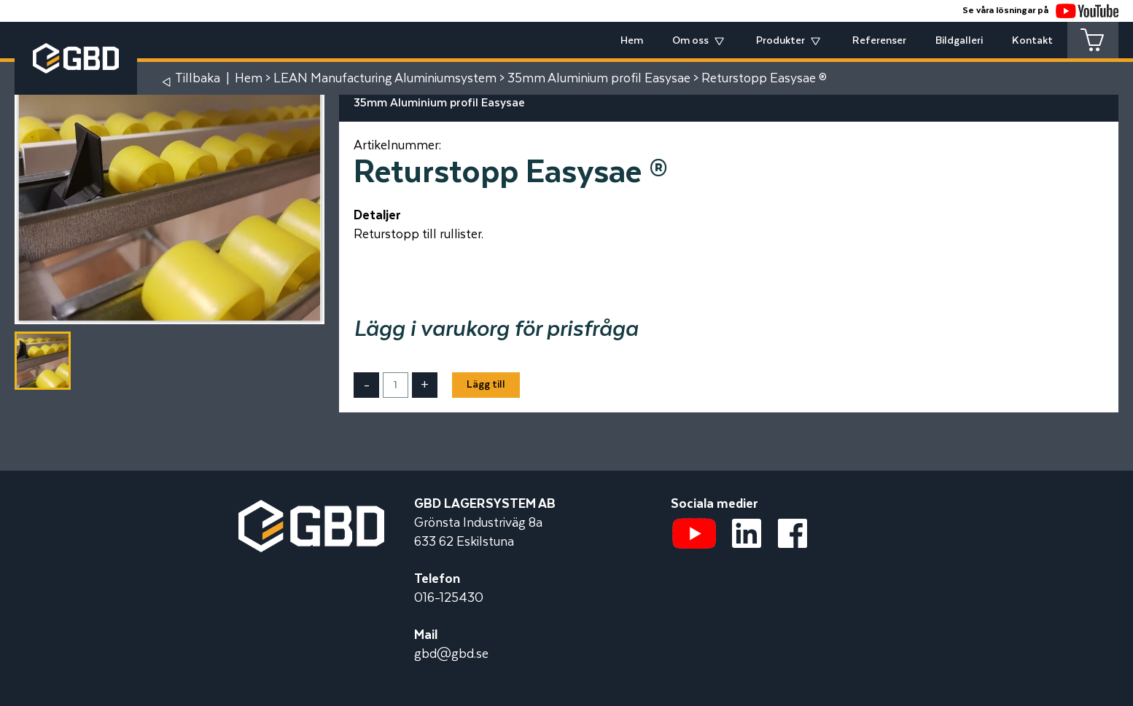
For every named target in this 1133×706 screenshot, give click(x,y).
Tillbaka (197, 78)
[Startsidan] (311, 509)
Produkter (780, 41)
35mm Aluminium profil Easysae (598, 78)
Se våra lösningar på (1040, 10)
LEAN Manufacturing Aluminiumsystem (385, 78)
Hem (631, 41)
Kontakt (1032, 41)
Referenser (879, 41)
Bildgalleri (959, 41)
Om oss (690, 41)
